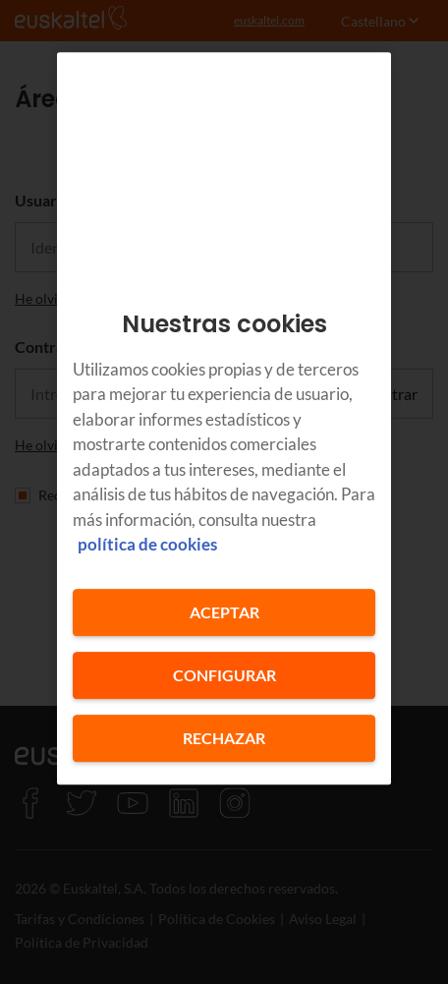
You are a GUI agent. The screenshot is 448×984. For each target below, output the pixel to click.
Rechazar (224, 737)
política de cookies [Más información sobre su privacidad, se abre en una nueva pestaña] (147, 544)
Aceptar (224, 612)
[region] (224, 418)
